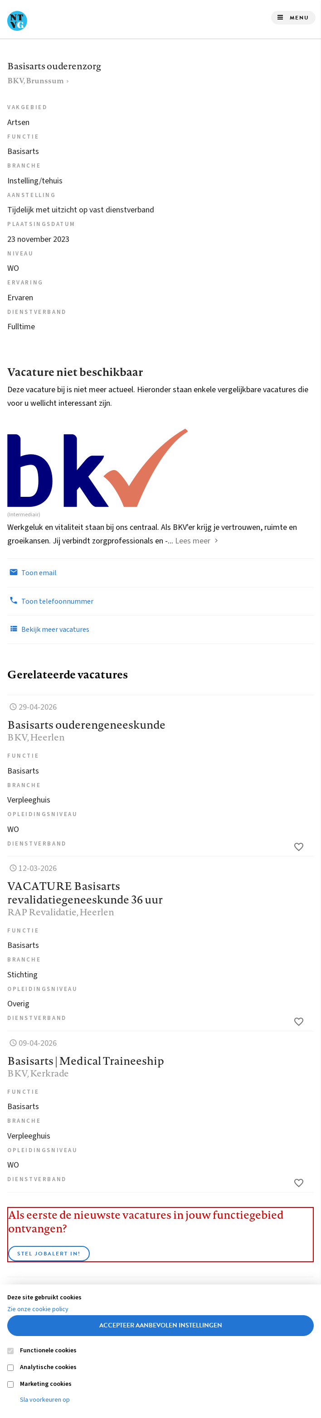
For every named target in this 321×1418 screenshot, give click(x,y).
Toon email (32, 572)
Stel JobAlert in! (49, 1254)
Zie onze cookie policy (37, 1309)
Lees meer (192, 541)
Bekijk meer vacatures (48, 629)
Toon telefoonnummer (50, 601)
